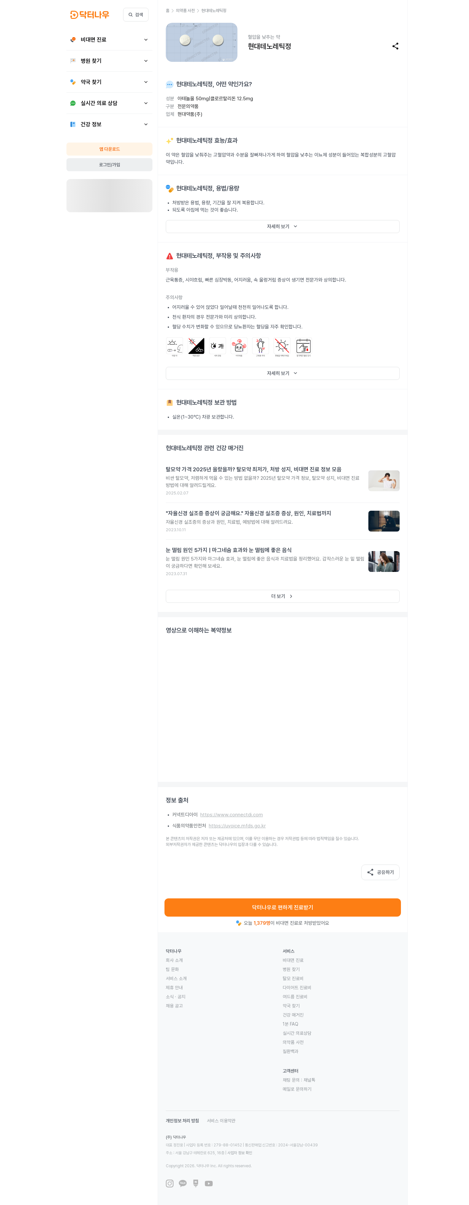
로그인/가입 (109, 164)
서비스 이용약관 (221, 1120)
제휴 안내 (174, 987)
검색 (136, 14)
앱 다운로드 (109, 149)
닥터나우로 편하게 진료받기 (282, 907)
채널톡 (309, 1080)
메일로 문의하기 (297, 1089)
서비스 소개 (176, 978)
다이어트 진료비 (297, 987)
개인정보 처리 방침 (182, 1120)
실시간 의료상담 (297, 1033)
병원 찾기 (291, 969)
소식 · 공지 (175, 996)
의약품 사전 (293, 1042)
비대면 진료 (293, 960)
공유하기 (380, 872)
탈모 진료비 (293, 978)
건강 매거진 (293, 1015)
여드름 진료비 (295, 996)
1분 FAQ (290, 1024)
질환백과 (290, 1051)
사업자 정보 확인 (239, 1153)
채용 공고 (174, 1005)
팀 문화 (172, 969)
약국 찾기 (291, 1005)
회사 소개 (174, 960)
